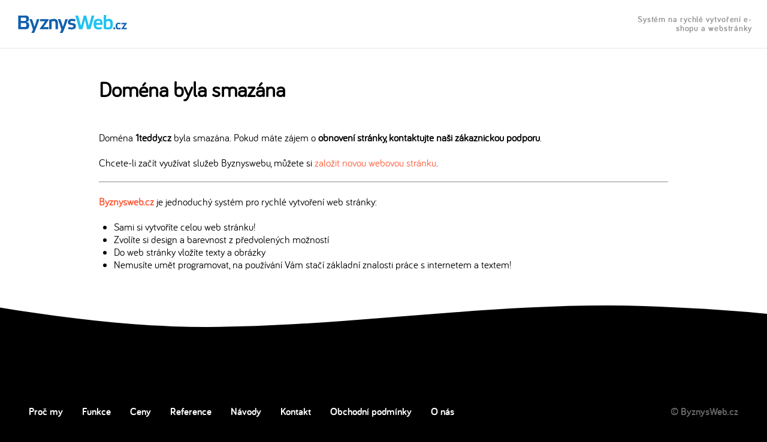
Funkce (96, 411)
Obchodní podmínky (371, 411)
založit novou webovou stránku (375, 162)
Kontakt (295, 411)
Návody (246, 411)
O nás (442, 411)
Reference (191, 411)
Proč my (46, 411)
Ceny (140, 411)
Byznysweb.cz (126, 201)
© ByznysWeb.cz (704, 411)
